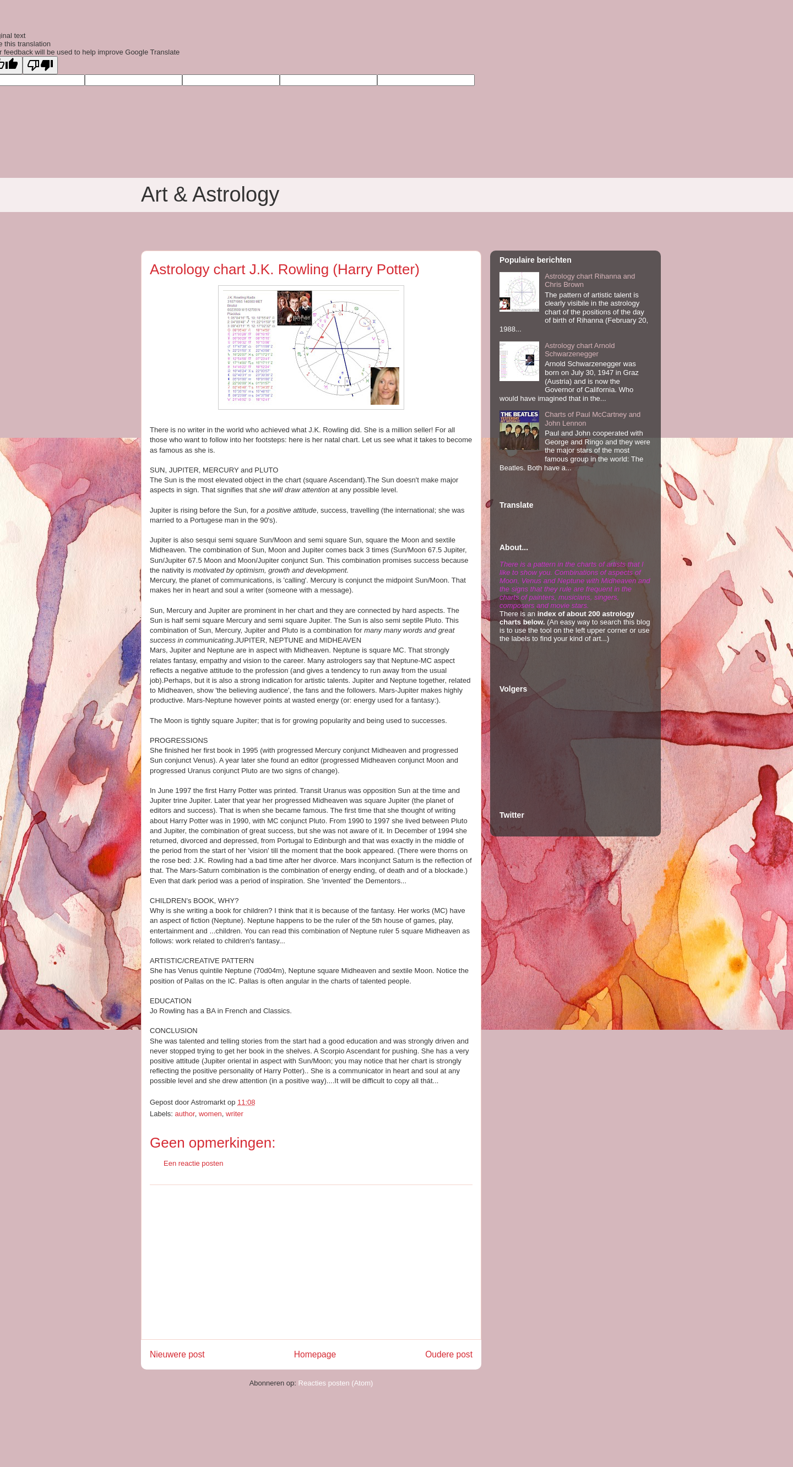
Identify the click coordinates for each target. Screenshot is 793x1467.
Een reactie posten (193, 1163)
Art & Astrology (210, 194)
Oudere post (448, 1354)
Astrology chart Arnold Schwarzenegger (580, 349)
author (185, 1114)
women (210, 1114)
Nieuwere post (177, 1354)
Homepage (315, 1354)
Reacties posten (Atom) (335, 1383)
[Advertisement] (311, 1262)
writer (234, 1114)
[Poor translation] (40, 65)
